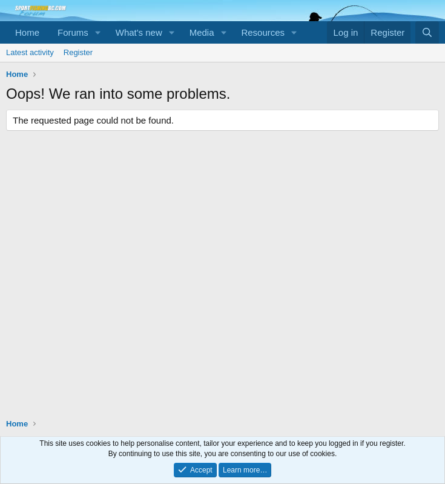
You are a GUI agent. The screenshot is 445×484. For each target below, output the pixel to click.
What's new (139, 32)
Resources (263, 32)
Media (202, 32)
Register (78, 52)
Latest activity (30, 52)
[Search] (427, 32)
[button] (98, 32)
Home (27, 32)
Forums (73, 32)
